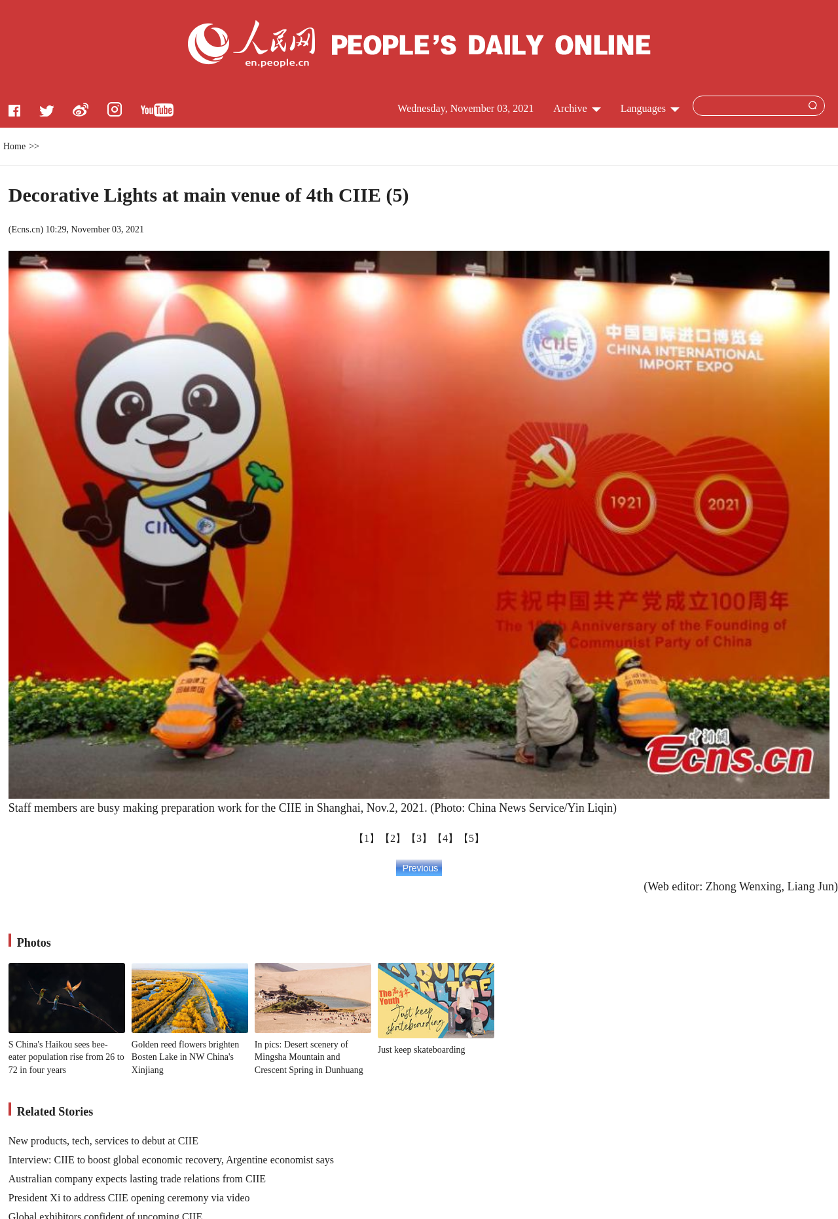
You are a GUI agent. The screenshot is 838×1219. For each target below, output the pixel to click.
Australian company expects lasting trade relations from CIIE (137, 1178)
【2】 (393, 838)
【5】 (471, 838)
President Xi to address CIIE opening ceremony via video (129, 1197)
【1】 (367, 838)
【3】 (419, 838)
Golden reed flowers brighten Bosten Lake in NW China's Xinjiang (185, 1057)
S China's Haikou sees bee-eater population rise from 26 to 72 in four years (66, 1057)
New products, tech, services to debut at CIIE (103, 1140)
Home (14, 146)
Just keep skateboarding (421, 1050)
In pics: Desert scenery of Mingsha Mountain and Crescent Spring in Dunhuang (309, 1057)
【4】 (445, 838)
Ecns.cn (25, 229)
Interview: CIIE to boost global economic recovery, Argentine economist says (171, 1159)
